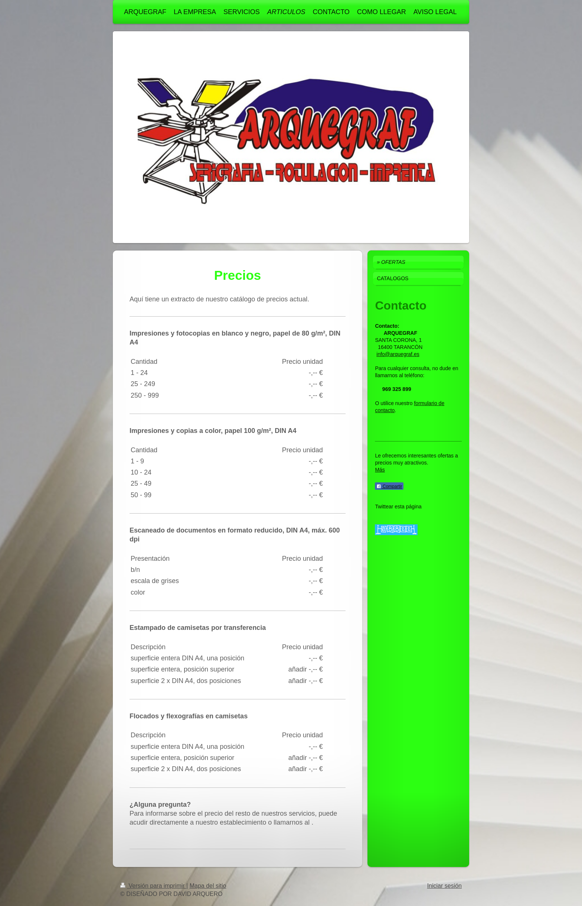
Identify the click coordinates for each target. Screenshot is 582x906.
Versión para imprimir (153, 886)
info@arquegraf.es (397, 354)
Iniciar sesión (444, 886)
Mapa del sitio (208, 886)
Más (380, 470)
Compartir (389, 486)
